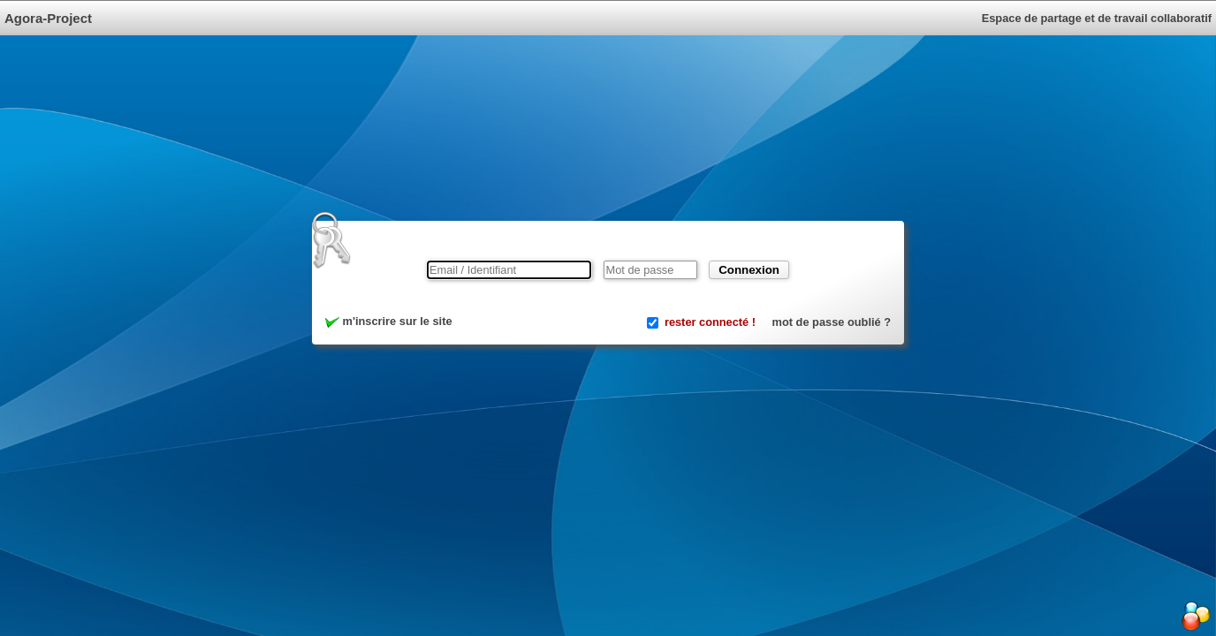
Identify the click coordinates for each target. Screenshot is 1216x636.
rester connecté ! (710, 322)
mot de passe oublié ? (831, 322)
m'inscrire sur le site (388, 321)
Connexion (748, 269)
